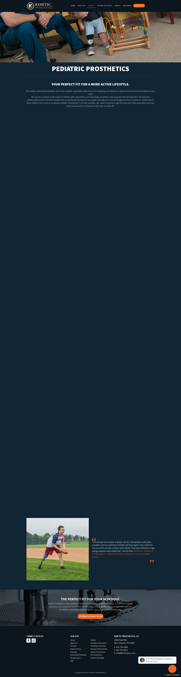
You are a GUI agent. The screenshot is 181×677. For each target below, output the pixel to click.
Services (91, 5)
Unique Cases (75, 658)
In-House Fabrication (99, 643)
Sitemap (73, 652)
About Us (81, 5)
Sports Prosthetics (98, 652)
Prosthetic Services (98, 646)
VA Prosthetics (96, 655)
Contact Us (139, 5)
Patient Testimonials (99, 649)
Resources (127, 5)
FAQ (71, 661)
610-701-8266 (122, 647)
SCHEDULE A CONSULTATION (90, 616)
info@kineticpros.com (125, 653)
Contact (73, 646)
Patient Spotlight (104, 5)
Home (73, 5)
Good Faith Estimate (78, 655)
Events (117, 5)
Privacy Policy (75, 649)
